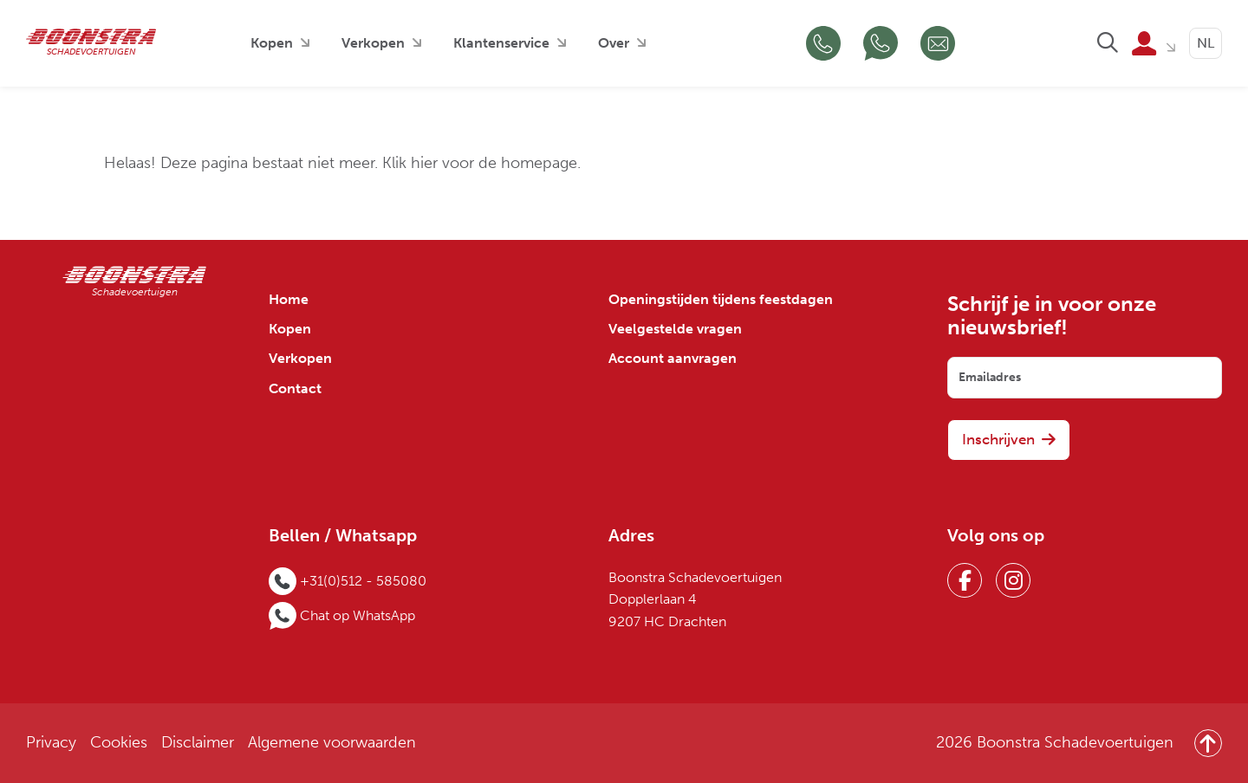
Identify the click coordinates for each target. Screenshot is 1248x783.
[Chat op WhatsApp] (880, 43)
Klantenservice (501, 43)
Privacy (51, 743)
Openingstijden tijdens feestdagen (720, 299)
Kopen (271, 43)
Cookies (118, 743)
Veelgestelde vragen (675, 329)
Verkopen (373, 43)
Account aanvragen (672, 358)
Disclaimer (197, 743)
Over (613, 43)
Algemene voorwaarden (332, 743)
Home (289, 299)
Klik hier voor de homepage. (481, 163)
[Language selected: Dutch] (1205, 43)
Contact (295, 389)
